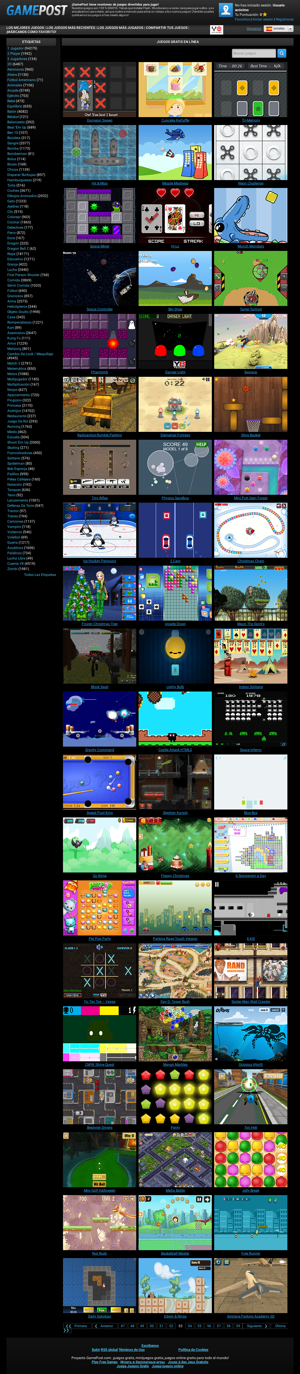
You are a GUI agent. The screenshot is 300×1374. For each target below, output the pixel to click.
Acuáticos (15, 548)
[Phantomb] (100, 341)
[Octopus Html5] (251, 1034)
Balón (11, 111)
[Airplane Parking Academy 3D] (251, 1285)
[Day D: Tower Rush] (175, 971)
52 (171, 1326)
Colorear (14, 217)
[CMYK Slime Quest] (100, 1034)
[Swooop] (251, 341)
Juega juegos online (167, 1366)
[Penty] (175, 1097)
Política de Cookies (193, 1350)
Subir (96, 1350)
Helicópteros (17, 306)
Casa (11, 317)
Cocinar (13, 222)
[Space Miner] (100, 215)
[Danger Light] (175, 341)
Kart (10, 328)
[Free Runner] (251, 1222)
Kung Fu (14, 338)
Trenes (12, 516)
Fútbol (12, 291)
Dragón (13, 243)
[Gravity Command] (100, 719)
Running (14, 427)
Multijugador (17, 379)
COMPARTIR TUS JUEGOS (167, 28)
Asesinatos (16, 333)
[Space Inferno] (251, 719)
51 (161, 1326)
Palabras (14, 553)
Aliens (12, 75)
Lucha (12, 270)
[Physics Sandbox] (175, 467)
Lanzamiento (17, 500)
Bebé (11, 101)
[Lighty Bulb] (175, 656)
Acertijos (14, 411)
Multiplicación (18, 384)
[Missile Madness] (175, 152)
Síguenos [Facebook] (254, 29)
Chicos (12, 169)
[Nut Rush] (100, 1222)
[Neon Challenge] (251, 152)
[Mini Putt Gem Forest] (251, 467)
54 (190, 1326)
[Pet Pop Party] (100, 908)
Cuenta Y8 (15, 564)
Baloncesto (16, 122)
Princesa (14, 405)
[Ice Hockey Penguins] (100, 530)
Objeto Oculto (18, 312)
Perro (11, 233)
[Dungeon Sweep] (100, 89)
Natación (14, 484)
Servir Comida (18, 285)
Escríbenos (150, 1346)
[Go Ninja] (100, 845)
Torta (11, 185)
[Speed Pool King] (100, 782)
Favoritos (242, 19)
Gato (11, 201)
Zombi (12, 569)
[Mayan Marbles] (175, 1034)
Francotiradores (20, 453)
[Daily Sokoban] (100, 1285)
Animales (14, 85)
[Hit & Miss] (100, 152)
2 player (13, 54)
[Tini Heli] (251, 1097)
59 (238, 1326)
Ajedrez (13, 206)
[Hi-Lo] (175, 215)
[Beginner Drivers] (100, 1097)
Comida (13, 280)
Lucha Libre (16, 558)
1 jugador (15, 48)
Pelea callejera (19, 479)
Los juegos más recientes (71, 28)
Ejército (13, 96)
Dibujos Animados (22, 196)
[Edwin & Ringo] (175, 1285)
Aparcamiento (18, 395)
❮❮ (77, 1326)
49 (142, 1326)
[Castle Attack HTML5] (175, 719)
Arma (11, 301)
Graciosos (15, 296)
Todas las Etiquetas (40, 575)
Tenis (11, 495)
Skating (13, 448)
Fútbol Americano (21, 80)
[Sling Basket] (251, 404)
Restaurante (16, 416)
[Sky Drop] (175, 278)
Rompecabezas (19, 322)
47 (123, 1326)
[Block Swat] (100, 656)
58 (228, 1326)
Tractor (13, 511)
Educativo (15, 259)
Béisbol (13, 117)
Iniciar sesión (263, 19)
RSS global (109, 1350)
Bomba (13, 148)
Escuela (13, 437)
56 (209, 1326)
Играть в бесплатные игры (142, 1362)
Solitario (14, 458)
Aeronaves (15, 69)
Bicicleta (14, 138)
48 (132, 1326)
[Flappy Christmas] (175, 845)
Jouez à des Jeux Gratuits (188, 1362)
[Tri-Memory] (251, 89)
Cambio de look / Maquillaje (30, 354)
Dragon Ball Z (18, 249)
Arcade (12, 90)
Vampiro (14, 527)
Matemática (16, 369)
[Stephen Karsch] (175, 782)
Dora (11, 238)
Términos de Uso (132, 1350)
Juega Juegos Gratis (133, 1366)
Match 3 (13, 363)
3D (9, 64)
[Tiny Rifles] (100, 467)
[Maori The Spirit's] (251, 593)
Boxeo (12, 164)
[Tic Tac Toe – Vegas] (100, 971)
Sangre (12, 143)
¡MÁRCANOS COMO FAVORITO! (31, 32)
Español (275, 28)
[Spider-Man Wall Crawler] (251, 971)
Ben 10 (12, 133)
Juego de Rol (17, 421)
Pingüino (14, 400)
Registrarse (285, 19)
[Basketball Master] (175, 1222)
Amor (11, 343)
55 (199, 1326)
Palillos (13, 474)
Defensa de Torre (20, 506)
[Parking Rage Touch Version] (175, 908)
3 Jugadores (17, 59)
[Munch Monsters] (251, 215)
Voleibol (13, 537)
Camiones (15, 521)
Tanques (14, 490)
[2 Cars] (175, 530)
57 (219, 1326)
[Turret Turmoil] (251, 278)
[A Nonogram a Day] (251, 845)
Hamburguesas (19, 180)
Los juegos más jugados (120, 28)
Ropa (11, 254)
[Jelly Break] (251, 1160)
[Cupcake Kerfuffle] (175, 89)
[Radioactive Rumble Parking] (100, 404)
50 (152, 1326)
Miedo (12, 432)
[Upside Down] (175, 593)
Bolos (11, 159)
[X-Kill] (251, 908)
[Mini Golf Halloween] (100, 1160)
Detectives (15, 227)
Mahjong (14, 349)
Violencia (14, 532)
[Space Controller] (100, 278)
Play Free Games (104, 1362)
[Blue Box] (251, 782)
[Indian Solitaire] (251, 656)
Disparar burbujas (21, 175)
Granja (12, 264)
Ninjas (12, 390)
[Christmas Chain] (251, 530)
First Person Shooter (23, 275)
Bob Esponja (17, 469)
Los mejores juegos (25, 28)
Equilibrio (14, 106)
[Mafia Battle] (175, 1160)
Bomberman (17, 154)
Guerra (12, 542)
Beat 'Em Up (16, 127)
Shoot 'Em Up (18, 442)
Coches (13, 191)
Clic (10, 212)
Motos (12, 374)
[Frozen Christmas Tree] (100, 593)
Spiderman (16, 463)
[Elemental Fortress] (175, 404)
